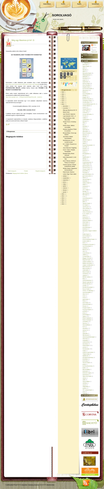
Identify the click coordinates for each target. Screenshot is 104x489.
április (64, 186)
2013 (63, 198)
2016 (63, 104)
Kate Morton (86, 218)
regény (84, 316)
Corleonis (85, 112)
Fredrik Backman (87, 162)
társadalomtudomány (88, 357)
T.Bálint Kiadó (86, 354)
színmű (84, 347)
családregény (86, 119)
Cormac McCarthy (87, 114)
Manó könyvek (86, 266)
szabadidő (85, 340)
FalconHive (24, 484)
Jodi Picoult (85, 206)
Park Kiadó (85, 302)
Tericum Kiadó (86, 362)
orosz (84, 295)
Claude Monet (86, 109)
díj (83, 124)
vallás (84, 379)
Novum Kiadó (86, 289)
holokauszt (85, 186)
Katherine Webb (87, 220)
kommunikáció (86, 235)
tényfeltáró (85, 359)
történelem (85, 371)
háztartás (85, 181)
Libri (84, 251)
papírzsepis (85, 299)
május (64, 184)
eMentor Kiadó (86, 140)
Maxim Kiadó (86, 271)
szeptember (66, 178)
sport (84, 331)
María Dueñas (86, 268)
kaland (84, 215)
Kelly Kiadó (85, 222)
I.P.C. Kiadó (86, 189)
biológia (85, 95)
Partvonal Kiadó (87, 304)
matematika (86, 270)
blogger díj (85, 97)
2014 (63, 196)
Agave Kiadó (86, 66)
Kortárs (63, 4)
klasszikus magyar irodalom (90, 230)
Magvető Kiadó (86, 259)
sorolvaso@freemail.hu (87, 59)
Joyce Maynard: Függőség (69, 147)
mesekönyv (85, 273)
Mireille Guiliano (87, 277)
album (84, 71)
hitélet (84, 184)
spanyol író (85, 330)
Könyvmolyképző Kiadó (88, 239)
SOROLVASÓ (61, 15)
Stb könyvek (86, 335)
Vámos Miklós (86, 381)
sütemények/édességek (89, 337)
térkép (84, 364)
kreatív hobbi (86, 241)
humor (84, 188)
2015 (63, 194)
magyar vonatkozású (88, 265)
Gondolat (85, 172)
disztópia (85, 126)
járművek (85, 200)
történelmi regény (87, 372)
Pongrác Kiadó (86, 307)
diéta (84, 122)
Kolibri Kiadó (86, 234)
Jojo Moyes (85, 210)
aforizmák (85, 64)
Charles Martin (86, 105)
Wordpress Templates (33, 484)
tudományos (86, 374)
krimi (84, 242)
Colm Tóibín (86, 110)
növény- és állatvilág (88, 290)
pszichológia (86, 314)
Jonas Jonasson (87, 211)
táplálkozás (85, 355)
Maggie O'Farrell (87, 258)
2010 (63, 204)
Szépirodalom (47, 4)
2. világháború (86, 63)
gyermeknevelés (87, 176)
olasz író (85, 294)
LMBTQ (85, 254)
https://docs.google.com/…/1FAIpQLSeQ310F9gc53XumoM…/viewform (24, 97)
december (65, 106)
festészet (85, 150)
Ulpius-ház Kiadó (87, 376)
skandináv (85, 328)
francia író (85, 160)
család (84, 117)
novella (84, 285)
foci (83, 155)
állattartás (85, 76)
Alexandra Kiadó (87, 73)
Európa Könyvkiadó (87, 145)
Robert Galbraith (87, 318)
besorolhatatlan (86, 93)
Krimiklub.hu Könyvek (88, 244)
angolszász (85, 81)
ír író (84, 196)
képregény (85, 225)
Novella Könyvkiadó (88, 287)
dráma (84, 128)
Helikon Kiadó (86, 182)
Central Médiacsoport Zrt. (89, 104)
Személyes (85, 343)
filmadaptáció (86, 153)
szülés (84, 350)
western (85, 388)
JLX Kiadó (85, 205)
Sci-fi (84, 326)
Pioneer (85, 306)
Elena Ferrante (86, 133)
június (64, 182)
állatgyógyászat (86, 74)
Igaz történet (86, 193)
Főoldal (26, 171)
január (64, 192)
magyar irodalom (87, 261)
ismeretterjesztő (87, 198)
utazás (84, 378)
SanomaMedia (86, 325)
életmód (85, 134)
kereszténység (86, 227)
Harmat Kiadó (86, 179)
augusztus (65, 180)
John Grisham (86, 208)
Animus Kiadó (86, 83)
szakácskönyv (86, 342)
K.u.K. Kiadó (86, 213)
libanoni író (85, 249)
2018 (63, 100)
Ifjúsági (84, 191)
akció (84, 68)
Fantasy (85, 148)
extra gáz (85, 146)
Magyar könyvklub (87, 263)
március (65, 188)
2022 (63, 94)
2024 (63, 92)
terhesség (85, 361)
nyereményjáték (87, 292)
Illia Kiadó (85, 194)
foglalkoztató (86, 157)
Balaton (84, 92)
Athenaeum (85, 90)
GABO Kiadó (86, 164)
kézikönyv (85, 229)
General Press (86, 167)
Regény (79, 4)
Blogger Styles (50, 484)
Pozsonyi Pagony (87, 309)
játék (84, 201)
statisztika (85, 333)
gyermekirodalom (87, 174)
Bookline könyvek (87, 98)
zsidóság (85, 393)
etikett (84, 143)
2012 (63, 200)
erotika (84, 141)
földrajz (84, 158)
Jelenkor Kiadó (86, 203)
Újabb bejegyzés (12, 171)
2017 (63, 102)
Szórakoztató (95, 4)
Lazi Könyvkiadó (87, 246)
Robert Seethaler (87, 319)
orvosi (84, 297)
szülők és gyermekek (88, 352)
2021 (63, 96)
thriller (84, 367)
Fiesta (84, 152)
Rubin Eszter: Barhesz (68, 172)
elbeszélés (85, 131)
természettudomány (88, 366)
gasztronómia (86, 165)
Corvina (85, 116)
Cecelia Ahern (86, 102)
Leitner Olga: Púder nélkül (69, 174)
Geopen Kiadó (86, 169)
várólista (85, 383)
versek (84, 385)
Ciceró (84, 107)
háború (84, 177)
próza (84, 313)
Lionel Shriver (86, 253)
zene (84, 391)
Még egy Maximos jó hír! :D (23, 40)
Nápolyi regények (87, 282)
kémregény (85, 224)
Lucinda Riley (86, 256)
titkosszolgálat (86, 369)
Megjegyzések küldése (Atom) (20, 173)
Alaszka (85, 69)
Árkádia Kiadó (86, 87)
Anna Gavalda (86, 85)
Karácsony (85, 217)
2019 (63, 98)
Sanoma (85, 323)
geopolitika (85, 170)
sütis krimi (85, 338)
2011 (63, 202)
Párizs (84, 301)
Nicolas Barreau (87, 283)
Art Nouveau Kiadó (87, 88)
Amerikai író (86, 78)
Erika (94, 45)
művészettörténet (87, 280)
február (65, 190)
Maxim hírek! (66, 112)
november (65, 108)
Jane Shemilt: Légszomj (69, 114)
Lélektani (85, 247)
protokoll (85, 311)
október (65, 176)
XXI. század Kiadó (87, 390)
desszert (85, 121)
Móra (84, 278)
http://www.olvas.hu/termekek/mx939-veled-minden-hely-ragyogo (22, 84)
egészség (85, 129)
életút (84, 138)
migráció (85, 275)
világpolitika (86, 386)
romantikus (85, 321)
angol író (85, 80)
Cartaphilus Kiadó (87, 100)
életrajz (84, 136)
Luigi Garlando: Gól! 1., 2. (69, 116)
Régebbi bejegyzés (40, 171)
